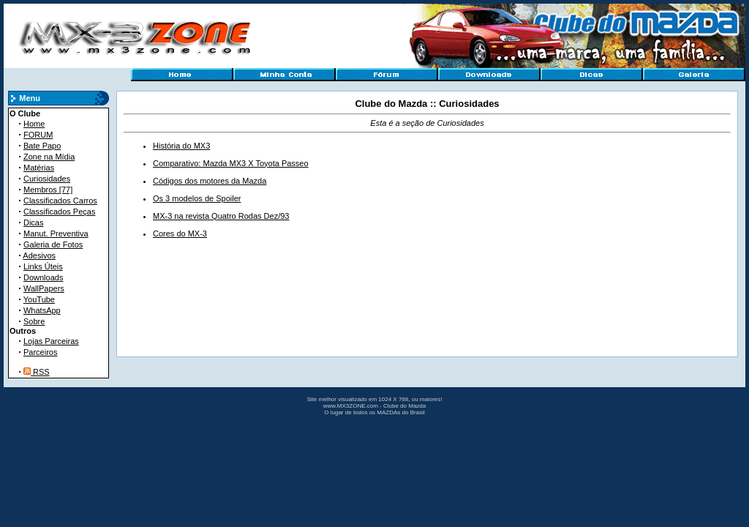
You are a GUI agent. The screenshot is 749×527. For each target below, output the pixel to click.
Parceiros (40, 352)
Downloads (43, 277)
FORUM (38, 134)
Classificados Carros (60, 200)
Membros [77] (47, 189)
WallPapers (43, 288)
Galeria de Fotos (53, 244)
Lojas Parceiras (51, 341)
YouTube (39, 299)
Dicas (33, 222)
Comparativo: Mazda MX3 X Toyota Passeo (231, 163)
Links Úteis (43, 266)
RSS (36, 371)
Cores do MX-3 (180, 233)
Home (34, 123)
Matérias (38, 167)
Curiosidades (46, 178)
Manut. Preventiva (56, 233)
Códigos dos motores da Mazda (209, 180)
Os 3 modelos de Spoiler (197, 198)
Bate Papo (42, 145)
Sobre (34, 321)
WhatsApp (42, 310)
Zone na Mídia (49, 156)
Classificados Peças (59, 211)
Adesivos (39, 255)
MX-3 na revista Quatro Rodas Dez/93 (221, 216)
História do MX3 (181, 145)
